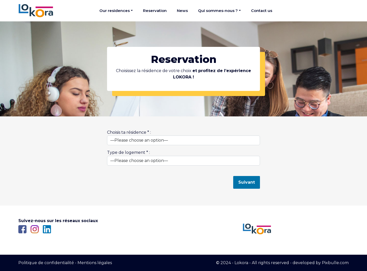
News (182, 10)
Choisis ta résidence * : (183, 137)
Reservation (155, 10)
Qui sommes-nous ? (218, 10)
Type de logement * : (183, 158)
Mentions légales (94, 262)
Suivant (246, 182)
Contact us (261, 10)
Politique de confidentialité (46, 262)
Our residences (114, 10)
